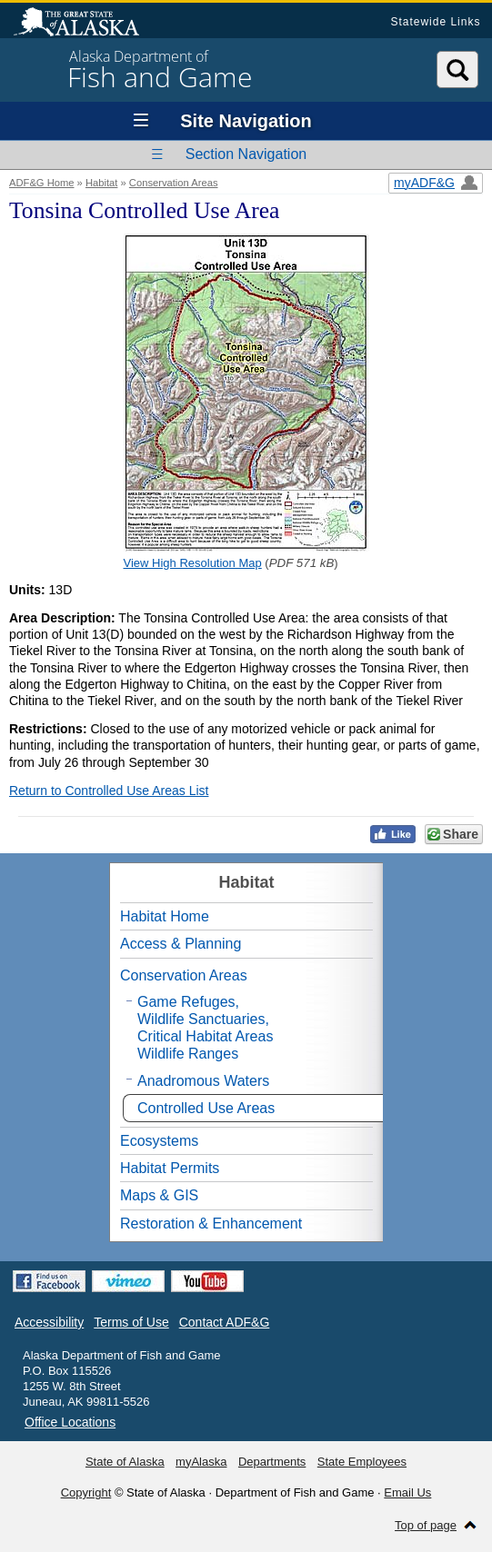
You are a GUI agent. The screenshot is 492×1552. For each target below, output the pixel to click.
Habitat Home (164, 916)
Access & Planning (180, 943)
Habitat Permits (169, 1168)
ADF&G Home (42, 182)
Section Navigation (246, 154)
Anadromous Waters (203, 1081)
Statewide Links (435, 21)
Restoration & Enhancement (211, 1223)
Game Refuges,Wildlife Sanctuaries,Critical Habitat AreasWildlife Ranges (205, 1028)
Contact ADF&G (224, 1322)
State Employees (362, 1461)
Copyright (86, 1492)
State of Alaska (85, 23)
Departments (272, 1461)
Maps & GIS (159, 1195)
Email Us (407, 1492)
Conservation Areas (173, 182)
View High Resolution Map (193, 563)
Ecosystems (159, 1141)
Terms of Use (131, 1322)
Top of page (426, 1525)
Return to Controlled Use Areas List (108, 790)
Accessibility (49, 1322)
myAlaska (201, 1461)
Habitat (101, 182)
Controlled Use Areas (206, 1108)
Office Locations (70, 1422)
